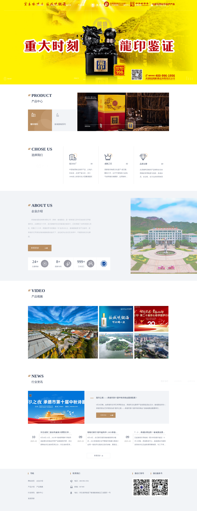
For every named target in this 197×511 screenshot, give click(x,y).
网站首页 (40, 5)
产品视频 (81, 5)
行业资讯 (115, 5)
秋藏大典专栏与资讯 (154, 381)
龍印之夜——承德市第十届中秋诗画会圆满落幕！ (117, 398)
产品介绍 (67, 5)
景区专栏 (109, 381)
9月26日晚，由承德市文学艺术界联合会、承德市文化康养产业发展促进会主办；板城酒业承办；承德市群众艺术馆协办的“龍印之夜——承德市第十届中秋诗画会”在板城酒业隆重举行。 (131, 406)
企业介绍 (54, 5)
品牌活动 (136, 381)
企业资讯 (122, 381)
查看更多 (39, 248)
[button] (120, 78)
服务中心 (126, 5)
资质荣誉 (138, 5)
